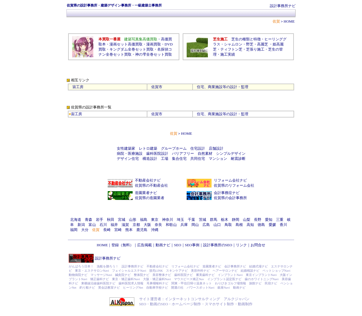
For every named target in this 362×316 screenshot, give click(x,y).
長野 (257, 219)
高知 (250, 225)
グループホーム (174, 148)
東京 (154, 219)
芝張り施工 (255, 49)
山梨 (246, 219)
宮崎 (118, 230)
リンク (241, 245)
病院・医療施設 (130, 153)
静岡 (235, 219)
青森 (88, 219)
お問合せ (258, 245)
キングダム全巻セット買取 (131, 49)
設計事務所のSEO (217, 245)
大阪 (147, 225)
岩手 (99, 219)
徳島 (261, 225)
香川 (283, 225)
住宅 (200, 87)
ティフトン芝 (231, 49)
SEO (177, 245)
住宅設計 (197, 148)
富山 (92, 225)
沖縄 (154, 230)
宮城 (121, 219)
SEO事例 (192, 245)
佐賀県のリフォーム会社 (234, 185)
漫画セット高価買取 (126, 44)
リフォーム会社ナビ (230, 180)
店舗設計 (216, 148)
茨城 (202, 219)
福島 (143, 219)
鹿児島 (141, 230)
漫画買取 (153, 44)
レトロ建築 (148, 148)
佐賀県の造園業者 (149, 198)
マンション (218, 158)
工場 (164, 158)
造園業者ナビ (146, 193)
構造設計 (150, 158)
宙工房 (77, 87)
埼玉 (180, 219)
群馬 (213, 219)
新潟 (81, 225)
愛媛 (272, 225)
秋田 (110, 219)
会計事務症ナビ (227, 193)
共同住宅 (197, 158)
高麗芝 (262, 44)
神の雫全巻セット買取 (153, 54)
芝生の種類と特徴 (246, 39)
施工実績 (227, 54)
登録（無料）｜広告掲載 (131, 245)
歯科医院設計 (157, 153)
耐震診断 (238, 158)
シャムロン (233, 44)
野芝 (249, 44)
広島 (206, 225)
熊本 (129, 230)
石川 (103, 225)
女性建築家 (126, 148)
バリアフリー (183, 153)
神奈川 (167, 219)
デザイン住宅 (128, 158)
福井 (114, 225)
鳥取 (228, 225)
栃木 (224, 219)
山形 (132, 219)
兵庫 (184, 225)
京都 (136, 225)
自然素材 (205, 153)
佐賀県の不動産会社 (151, 185)
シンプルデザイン (230, 153)
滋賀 (125, 225)
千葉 (191, 219)
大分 (85, 230)
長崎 (107, 230)
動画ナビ (163, 245)
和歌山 (171, 225)
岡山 (195, 225)
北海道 (75, 219)
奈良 (158, 225)
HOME (289, 21)
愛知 (268, 219)
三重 (279, 219)
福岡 (73, 230)
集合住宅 (179, 158)
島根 (239, 225)
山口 (217, 225)
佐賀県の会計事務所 (230, 198)
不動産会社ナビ (148, 180)
